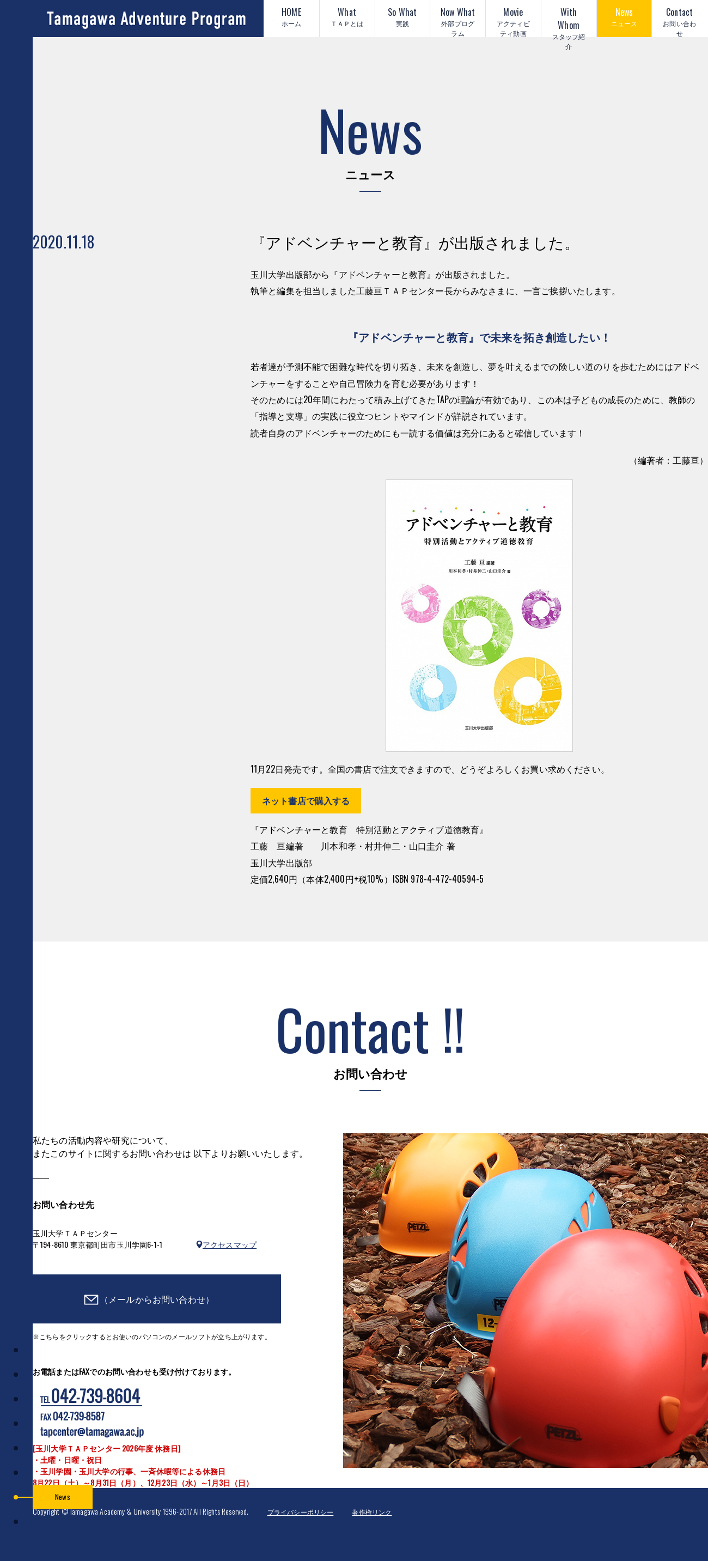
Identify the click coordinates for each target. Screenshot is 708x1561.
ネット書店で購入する (306, 800)
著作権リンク (372, 1511)
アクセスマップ (230, 1244)
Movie (513, 21)
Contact (679, 21)
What (347, 16)
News (624, 16)
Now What (457, 21)
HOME (291, 16)
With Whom (569, 21)
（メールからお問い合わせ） (157, 1298)
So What (402, 16)
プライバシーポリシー (300, 1511)
